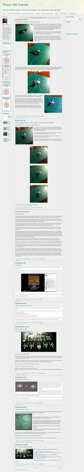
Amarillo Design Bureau (38, 127)
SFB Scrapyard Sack (20, 329)
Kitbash (20, 117)
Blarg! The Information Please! (9, 117)
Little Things (18, 265)
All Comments (5, 47)
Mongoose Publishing (57, 452)
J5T (22, 465)
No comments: (33, 116)
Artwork (56, 13)
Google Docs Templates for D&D (9, 122)
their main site (47, 454)
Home (4, 13)
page (27, 314)
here (23, 312)
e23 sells (36, 456)
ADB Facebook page (27, 124)
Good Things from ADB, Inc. (22, 379)
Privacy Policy (72, 13)
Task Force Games (18, 316)
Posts (4, 45)
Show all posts (44, 17)
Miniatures (20, 374)
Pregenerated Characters (47, 13)
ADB (18, 117)
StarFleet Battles (19, 214)
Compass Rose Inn (6, 97)
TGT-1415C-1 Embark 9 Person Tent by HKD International (10, 134)
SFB (22, 117)
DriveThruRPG (59, 456)
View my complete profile (6, 39)
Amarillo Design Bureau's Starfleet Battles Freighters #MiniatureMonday (34, 122)
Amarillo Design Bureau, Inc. (40, 451)
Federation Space (18, 411)
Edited (20, 465)
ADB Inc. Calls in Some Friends (23, 305)
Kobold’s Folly (6, 110)
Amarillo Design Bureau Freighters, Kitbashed (27, 22)
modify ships (41, 26)
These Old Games (15, 4)
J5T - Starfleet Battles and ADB (23, 447)
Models (24, 374)
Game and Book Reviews (28, 13)
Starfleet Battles (37, 24)
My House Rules (63, 13)
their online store (47, 452)
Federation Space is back (22, 409)
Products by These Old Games (14, 13)
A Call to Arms (34, 314)
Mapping (38, 13)
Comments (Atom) (22, 469)
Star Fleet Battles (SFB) (42, 216)
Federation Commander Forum (40, 455)
